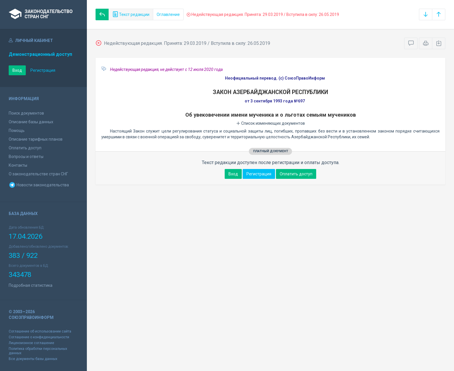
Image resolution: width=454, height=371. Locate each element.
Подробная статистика (30, 285)
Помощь (17, 130)
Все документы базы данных (33, 359)
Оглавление (168, 14)
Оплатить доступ (25, 148)
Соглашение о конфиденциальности (39, 337)
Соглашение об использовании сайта (40, 331)
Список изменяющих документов (270, 123)
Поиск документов (26, 113)
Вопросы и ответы (26, 156)
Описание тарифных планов (36, 139)
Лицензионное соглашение (31, 343)
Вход (17, 70)
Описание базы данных (31, 122)
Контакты (18, 165)
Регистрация (42, 70)
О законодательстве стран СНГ (38, 174)
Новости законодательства (39, 184)
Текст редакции (130, 14)
